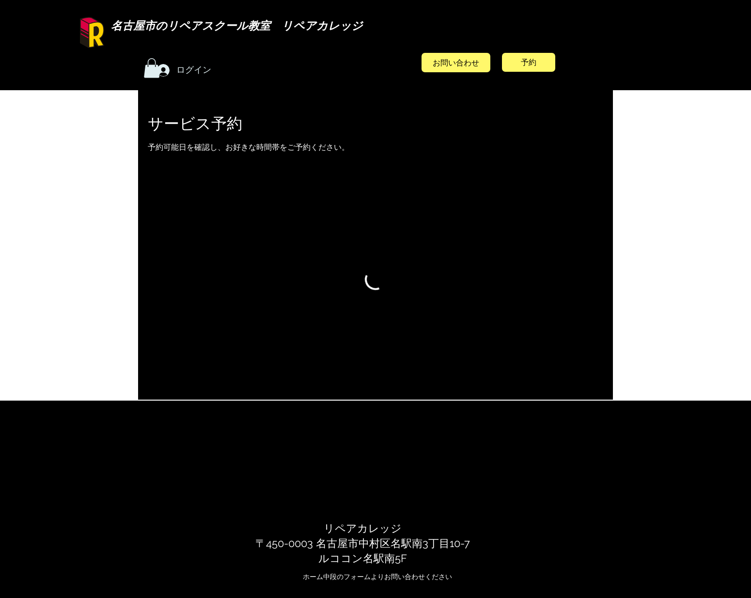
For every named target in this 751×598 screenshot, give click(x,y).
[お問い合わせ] (456, 62)
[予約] (528, 62)
